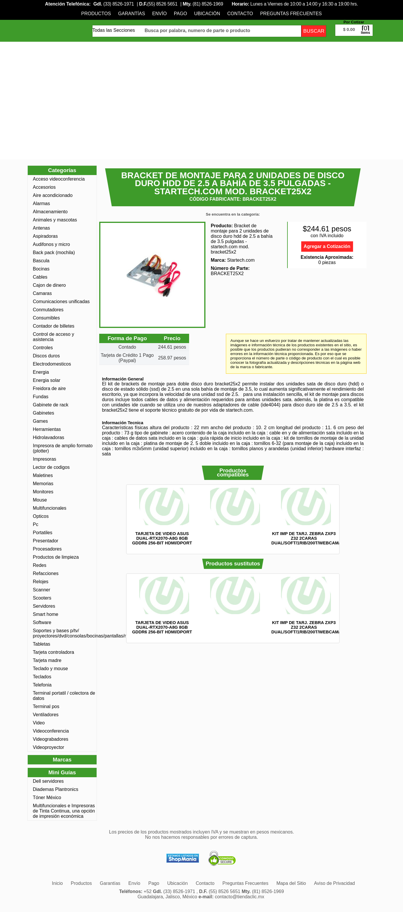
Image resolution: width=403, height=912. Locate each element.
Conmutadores (48, 309)
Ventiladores (46, 714)
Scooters (42, 597)
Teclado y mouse (50, 668)
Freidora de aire (49, 388)
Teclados (42, 676)
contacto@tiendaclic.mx (239, 896)
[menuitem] (96, 13)
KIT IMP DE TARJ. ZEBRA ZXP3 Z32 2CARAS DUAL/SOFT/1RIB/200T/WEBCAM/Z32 (309, 538)
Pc (36, 524)
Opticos (41, 516)
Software (42, 622)
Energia (41, 372)
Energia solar (46, 380)
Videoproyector (48, 747)
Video (39, 722)
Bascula (41, 260)
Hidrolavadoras (48, 437)
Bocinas (41, 268)
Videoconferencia (51, 730)
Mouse (40, 499)
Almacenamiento (50, 211)
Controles (43, 347)
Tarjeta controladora (53, 652)
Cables (40, 277)
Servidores (44, 606)
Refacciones (46, 573)
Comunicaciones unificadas (61, 301)
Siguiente (347, 519)
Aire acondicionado (53, 195)
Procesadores (47, 548)
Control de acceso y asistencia (53, 337)
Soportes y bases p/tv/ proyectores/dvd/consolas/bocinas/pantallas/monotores (64, 633)
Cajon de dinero (49, 285)
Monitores (43, 491)
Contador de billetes (53, 326)
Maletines (43, 475)
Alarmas (41, 203)
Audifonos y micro (51, 244)
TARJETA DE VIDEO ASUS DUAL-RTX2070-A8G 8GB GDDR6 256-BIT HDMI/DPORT (162, 538)
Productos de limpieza (56, 557)
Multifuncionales (50, 508)
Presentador (45, 540)
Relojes (40, 581)
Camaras (42, 293)
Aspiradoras (45, 236)
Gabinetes (43, 412)
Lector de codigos (51, 467)
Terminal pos (46, 706)
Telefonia (42, 684)
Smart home (45, 614)
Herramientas (47, 429)
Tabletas (41, 644)
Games (40, 421)
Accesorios (44, 187)
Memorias (43, 483)
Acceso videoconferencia (59, 179)
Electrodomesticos (52, 363)
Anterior (118, 519)
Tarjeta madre (47, 660)
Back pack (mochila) (54, 252)
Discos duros (46, 355)
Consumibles (46, 317)
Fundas (40, 396)
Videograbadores (51, 739)
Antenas (41, 228)
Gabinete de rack (51, 404)
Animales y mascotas (55, 219)
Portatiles (43, 532)
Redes (39, 565)
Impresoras (44, 459)
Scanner (41, 589)
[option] (162, 516)
